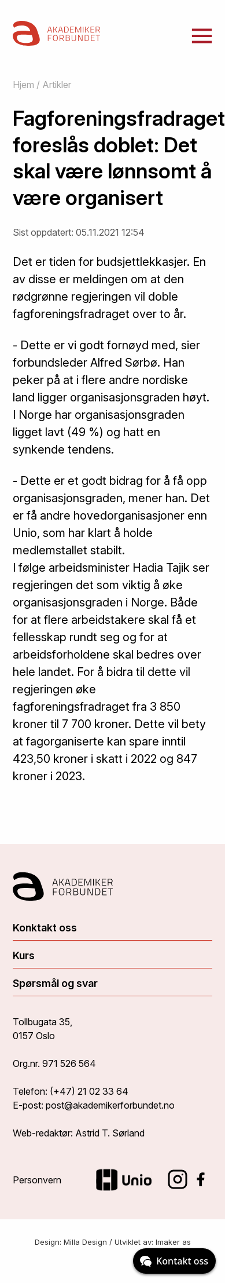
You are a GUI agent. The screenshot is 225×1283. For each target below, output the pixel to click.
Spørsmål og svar (55, 983)
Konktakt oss (45, 928)
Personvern (37, 1180)
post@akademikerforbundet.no (110, 1105)
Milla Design (85, 1242)
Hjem (23, 84)
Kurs (24, 955)
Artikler (56, 84)
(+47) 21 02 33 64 (89, 1091)
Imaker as (173, 1242)
